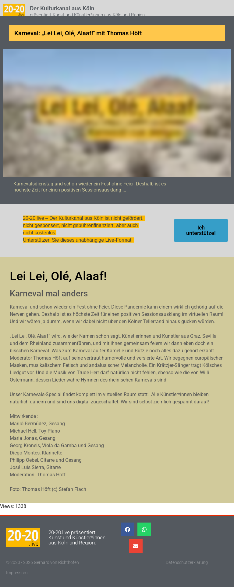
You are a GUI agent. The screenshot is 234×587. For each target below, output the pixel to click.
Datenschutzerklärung (187, 562)
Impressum (16, 572)
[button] (127, 529)
